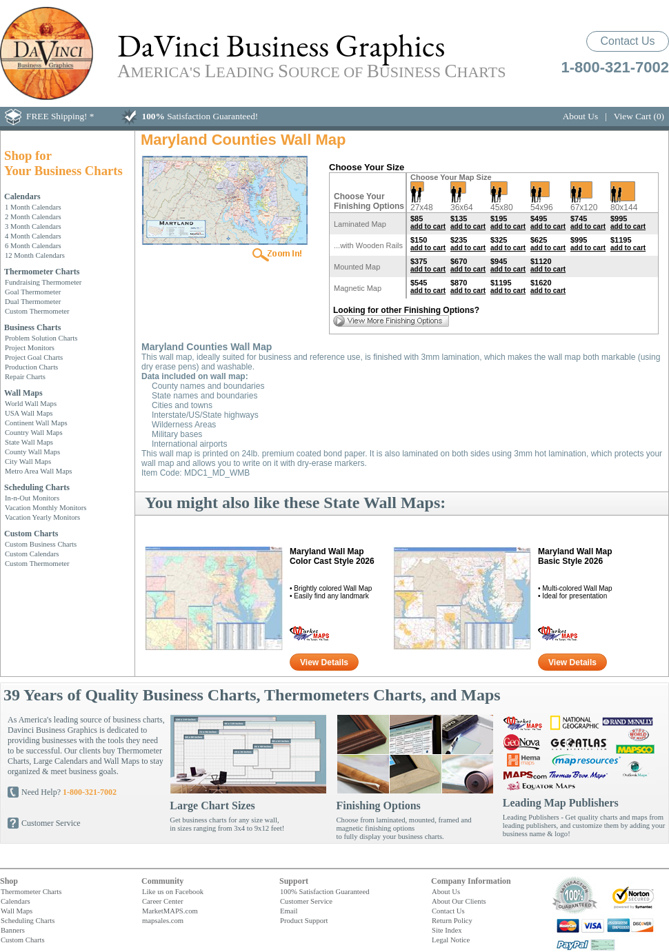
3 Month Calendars (33, 226)
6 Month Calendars (33, 245)
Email (288, 911)
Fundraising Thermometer (43, 282)
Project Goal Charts (34, 357)
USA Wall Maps (28, 413)
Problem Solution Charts (41, 338)
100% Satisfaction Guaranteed (325, 891)
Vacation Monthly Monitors (45, 507)
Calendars (22, 196)
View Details (324, 662)
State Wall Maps (29, 442)
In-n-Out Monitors (32, 498)
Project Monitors (29, 347)
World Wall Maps (31, 403)
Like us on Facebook (172, 891)
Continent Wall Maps (36, 422)
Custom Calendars (32, 553)
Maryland (332, 556)
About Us (580, 116)
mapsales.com (162, 920)
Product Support (304, 920)
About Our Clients (459, 901)
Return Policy (452, 920)
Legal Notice (451, 939)
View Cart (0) (639, 116)
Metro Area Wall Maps (38, 471)
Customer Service (51, 823)
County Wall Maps (32, 451)
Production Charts (31, 367)
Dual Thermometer (33, 301)
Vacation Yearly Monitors (42, 517)
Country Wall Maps (34, 432)
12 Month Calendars (35, 255)
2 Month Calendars (33, 216)
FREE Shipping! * (60, 116)
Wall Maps (23, 393)
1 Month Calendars (33, 207)
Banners (13, 930)
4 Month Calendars (33, 236)
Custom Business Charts (41, 544)
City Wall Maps (28, 461)
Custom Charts (31, 533)
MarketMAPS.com (170, 911)
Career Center (162, 901)
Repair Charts (25, 376)
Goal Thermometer (33, 291)
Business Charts (32, 327)
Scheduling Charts (37, 487)
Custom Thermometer (37, 311)
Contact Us (627, 41)
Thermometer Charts (41, 271)
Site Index (447, 930)
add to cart (428, 226)
